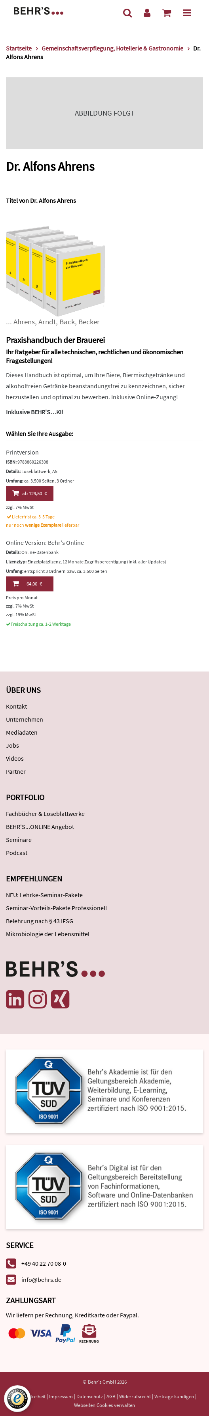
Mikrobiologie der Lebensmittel (47, 934)
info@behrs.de (41, 1279)
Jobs (12, 745)
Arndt (47, 321)
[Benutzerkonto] (147, 13)
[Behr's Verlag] (38, 10)
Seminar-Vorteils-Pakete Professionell (56, 908)
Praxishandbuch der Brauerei (55, 340)
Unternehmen (24, 719)
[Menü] (187, 13)
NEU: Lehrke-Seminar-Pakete (44, 895)
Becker (89, 321)
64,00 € (27, 583)
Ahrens (24, 321)
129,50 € (29, 493)
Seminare (19, 840)
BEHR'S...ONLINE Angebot (40, 827)
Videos (15, 758)
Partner (16, 771)
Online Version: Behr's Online (45, 542)
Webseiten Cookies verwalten (104, 1405)
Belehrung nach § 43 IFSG (39, 921)
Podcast (16, 853)
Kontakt (16, 706)
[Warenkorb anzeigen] (166, 13)
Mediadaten (22, 732)
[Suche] (127, 13)
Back (67, 321)
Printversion (22, 452)
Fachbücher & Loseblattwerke (45, 813)
